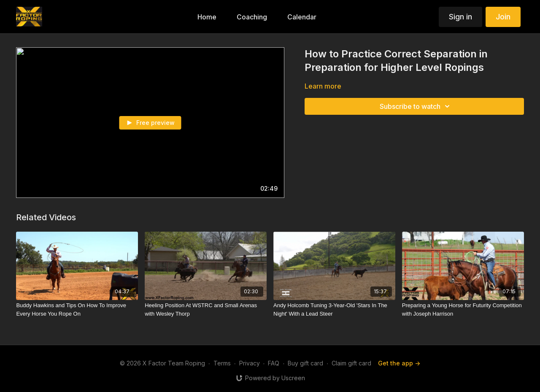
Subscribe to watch (416, 106)
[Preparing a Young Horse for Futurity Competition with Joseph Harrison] (463, 309)
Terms (222, 363)
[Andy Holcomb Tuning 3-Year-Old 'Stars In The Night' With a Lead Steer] (334, 309)
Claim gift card (351, 363)
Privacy (249, 363)
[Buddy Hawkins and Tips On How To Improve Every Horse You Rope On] (77, 309)
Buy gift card (305, 363)
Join (503, 16)
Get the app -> (399, 363)
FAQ (273, 363)
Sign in (460, 16)
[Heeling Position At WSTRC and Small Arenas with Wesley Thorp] (206, 309)
